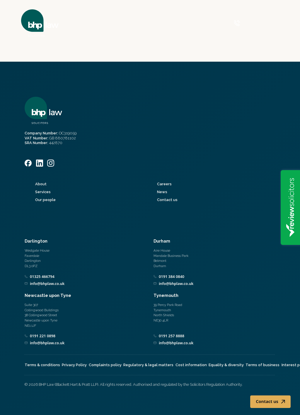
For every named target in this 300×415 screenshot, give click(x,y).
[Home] (40, 23)
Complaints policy (105, 365)
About (41, 184)
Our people (45, 200)
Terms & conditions (42, 365)
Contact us (167, 200)
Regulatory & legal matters (148, 365)
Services (43, 192)
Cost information (191, 365)
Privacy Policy (74, 365)
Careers (164, 184)
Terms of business (262, 365)
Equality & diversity (226, 365)
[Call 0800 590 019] (248, 23)
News (162, 192)
